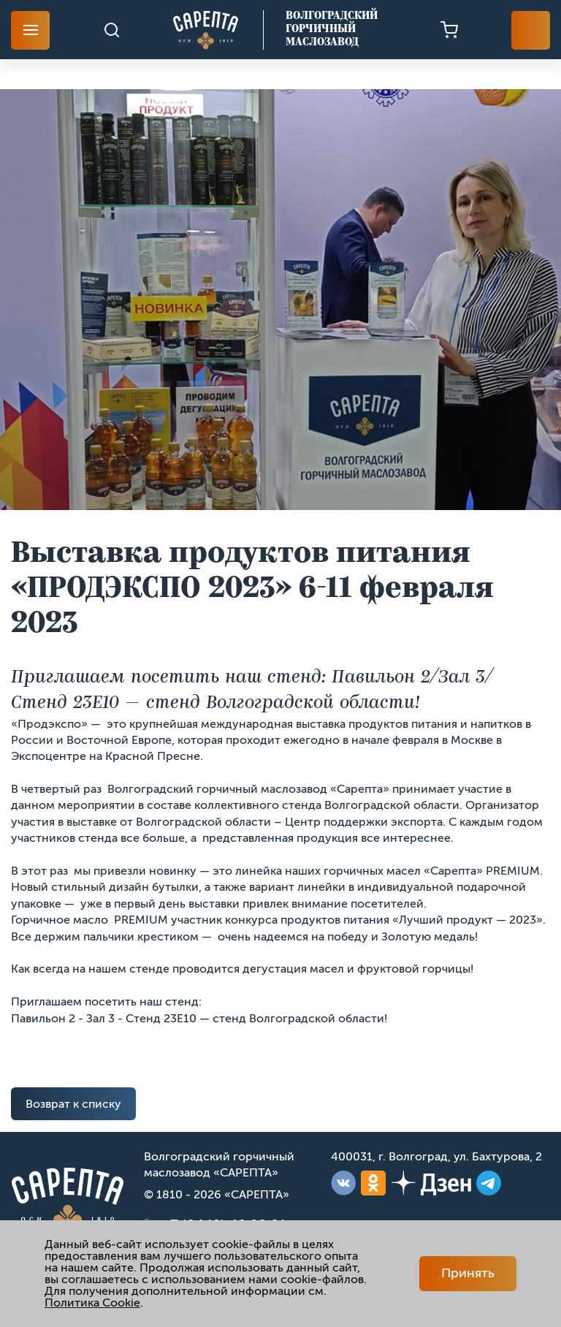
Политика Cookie (92, 1302)
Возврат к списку (73, 1104)
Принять (468, 1273)
